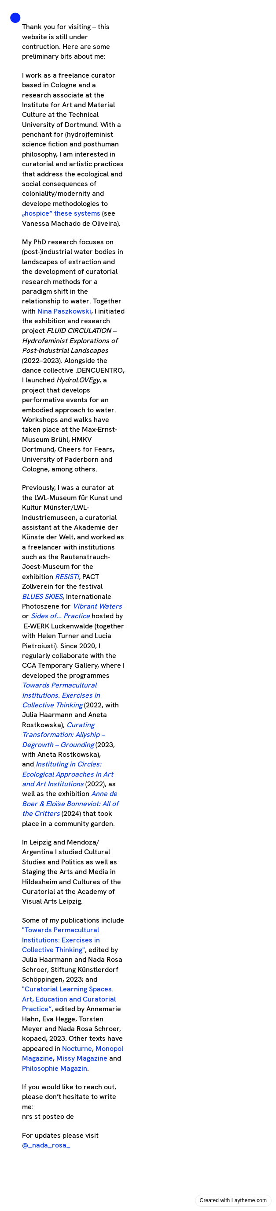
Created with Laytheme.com (233, 1200)
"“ (69, 998)
